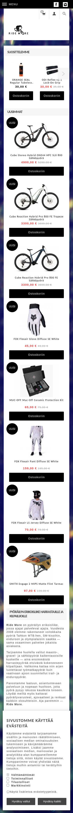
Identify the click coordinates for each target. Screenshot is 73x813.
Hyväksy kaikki (52, 801)
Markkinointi (20, 785)
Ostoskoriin (21, 95)
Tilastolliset (20, 782)
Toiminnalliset (22, 778)
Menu (10, 4)
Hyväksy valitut (21, 801)
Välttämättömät (23, 774)
